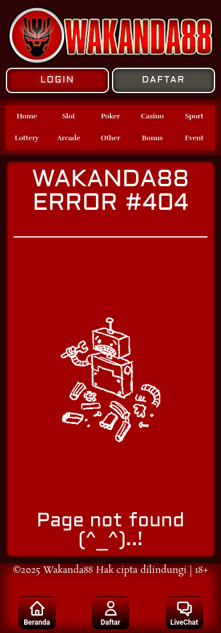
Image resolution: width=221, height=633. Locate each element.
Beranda (37, 613)
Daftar (110, 613)
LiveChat (184, 613)
